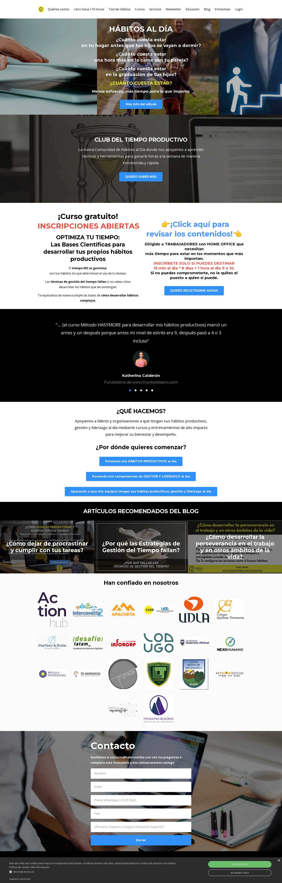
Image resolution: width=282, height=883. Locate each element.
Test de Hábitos (120, 9)
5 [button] (152, 390)
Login (239, 9)
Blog (207, 9)
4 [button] (147, 390)
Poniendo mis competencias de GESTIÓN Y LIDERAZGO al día (141, 476)
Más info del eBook (141, 104)
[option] (141, 350)
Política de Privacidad (163, 861)
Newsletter (173, 9)
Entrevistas (222, 9)
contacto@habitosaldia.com (130, 757)
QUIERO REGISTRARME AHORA (194, 290)
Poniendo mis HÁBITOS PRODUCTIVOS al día (141, 461)
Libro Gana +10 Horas (89, 9)
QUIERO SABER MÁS (141, 176)
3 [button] (141, 390)
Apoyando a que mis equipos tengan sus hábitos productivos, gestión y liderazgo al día (141, 491)
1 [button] (130, 390)
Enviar (141, 840)
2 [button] (135, 390)
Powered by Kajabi (232, 861)
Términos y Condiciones (198, 861)
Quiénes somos (58, 9)
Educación (192, 9)
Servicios (155, 9)
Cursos (140, 9)
